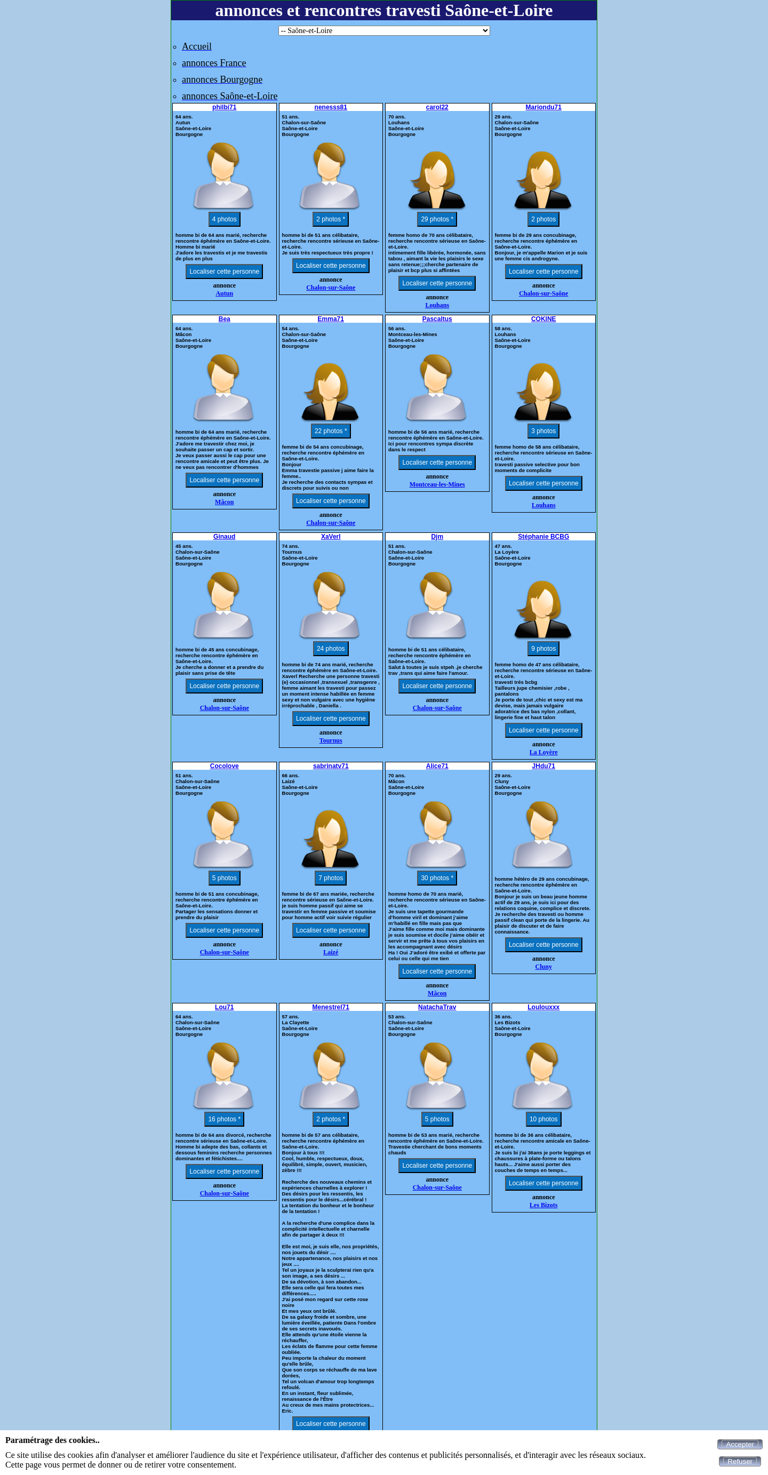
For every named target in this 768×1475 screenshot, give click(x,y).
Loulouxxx (543, 1007)
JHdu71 (543, 766)
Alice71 (437, 766)
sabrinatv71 (331, 766)
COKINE (543, 319)
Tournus (330, 740)
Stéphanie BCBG (543, 536)
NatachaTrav (437, 1007)
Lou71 (224, 1007)
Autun (224, 293)
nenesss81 (331, 107)
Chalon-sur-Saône (330, 287)
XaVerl (331, 536)
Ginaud (224, 536)
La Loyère (544, 752)
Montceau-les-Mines (437, 484)
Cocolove (224, 766)
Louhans (437, 305)
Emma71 (331, 319)
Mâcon (224, 502)
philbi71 (224, 107)
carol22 (437, 107)
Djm (437, 536)
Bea (224, 319)
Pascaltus (437, 319)
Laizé (330, 952)
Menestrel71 (331, 1007)
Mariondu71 (544, 107)
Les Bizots (543, 1205)
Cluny (543, 966)
